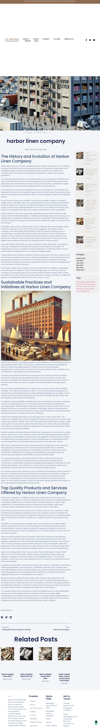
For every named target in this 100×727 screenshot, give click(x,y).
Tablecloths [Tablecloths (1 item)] (83, 291)
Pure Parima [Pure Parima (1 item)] (87, 289)
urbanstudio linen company (91, 238)
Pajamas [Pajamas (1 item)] (86, 286)
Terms (48, 719)
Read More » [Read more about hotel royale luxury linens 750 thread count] (88, 231)
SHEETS (26, 39)
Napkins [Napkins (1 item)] (81, 286)
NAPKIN (28, 41)
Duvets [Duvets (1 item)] (89, 284)
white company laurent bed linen (45, 676)
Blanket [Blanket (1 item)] (81, 284)
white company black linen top (26, 675)
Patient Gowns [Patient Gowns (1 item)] (91, 286)
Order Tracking (51, 726)
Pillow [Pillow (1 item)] (77, 289)
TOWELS (36, 39)
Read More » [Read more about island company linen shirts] (88, 163)
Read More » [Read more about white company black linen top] (88, 178)
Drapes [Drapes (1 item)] (85, 284)
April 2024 (79, 268)
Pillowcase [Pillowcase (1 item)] (81, 289)
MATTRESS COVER (36, 708)
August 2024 (80, 258)
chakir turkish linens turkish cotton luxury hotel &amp (64, 677)
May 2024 (79, 265)
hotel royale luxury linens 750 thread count (90, 222)
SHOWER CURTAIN (36, 722)
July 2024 (79, 261)
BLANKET (46, 39)
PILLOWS (56, 39)
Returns (48, 722)
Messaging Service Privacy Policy (51, 705)
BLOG (36, 41)
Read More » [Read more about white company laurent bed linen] (88, 195)
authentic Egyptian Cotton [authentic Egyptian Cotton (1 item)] (82, 282)
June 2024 (79, 263)
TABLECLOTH (69, 39)
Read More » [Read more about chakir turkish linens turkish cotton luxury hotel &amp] (88, 213)
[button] (2, 617)
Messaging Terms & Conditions (50, 713)
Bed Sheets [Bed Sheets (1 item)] (90, 282)
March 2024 (80, 270)
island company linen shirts (7, 675)
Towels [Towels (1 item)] (88, 291)
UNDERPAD (33, 719)
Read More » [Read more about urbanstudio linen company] (88, 246)
